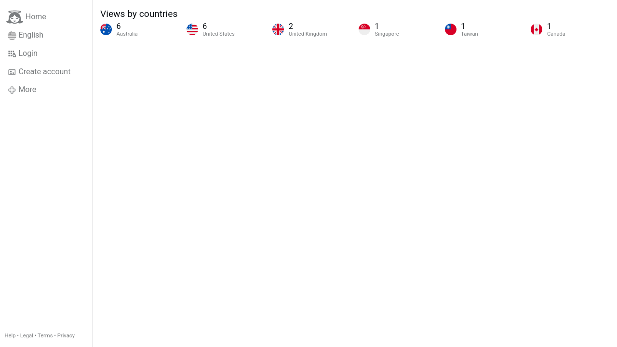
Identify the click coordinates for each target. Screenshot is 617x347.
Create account (39, 72)
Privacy (66, 336)
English (25, 35)
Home (26, 17)
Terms (45, 336)
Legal (26, 336)
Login (23, 53)
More (22, 89)
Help (10, 336)
